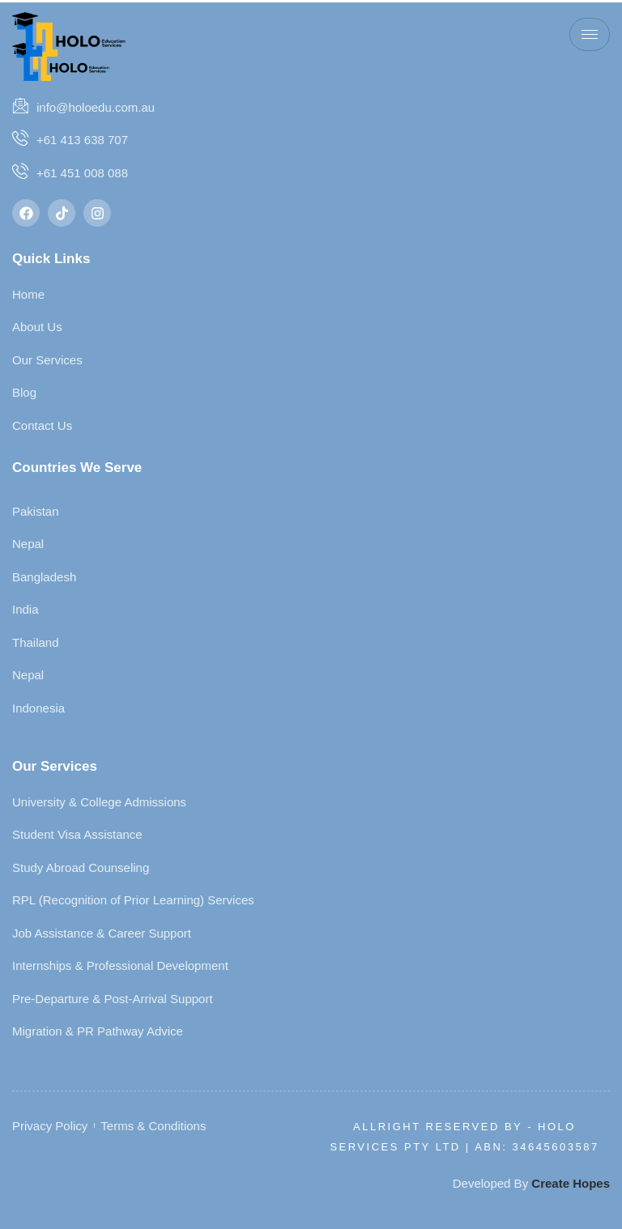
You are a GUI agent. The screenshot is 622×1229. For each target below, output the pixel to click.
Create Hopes (570, 1183)
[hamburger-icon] (589, 34)
